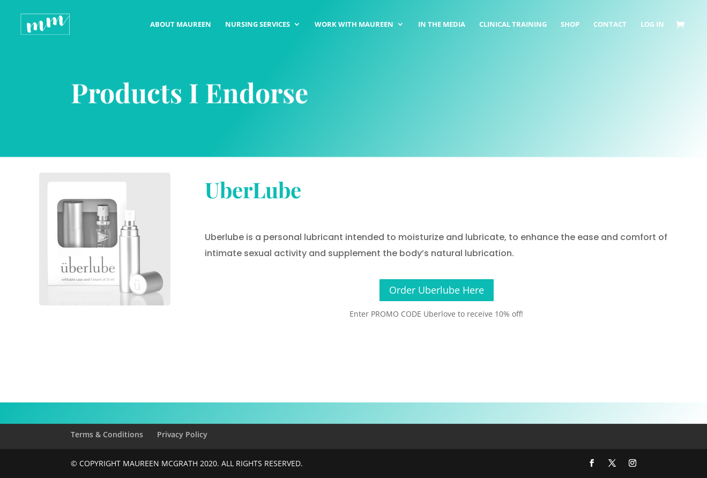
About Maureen (180, 24)
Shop (570, 24)
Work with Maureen (354, 24)
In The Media (441, 24)
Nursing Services (257, 24)
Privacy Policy (182, 434)
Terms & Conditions (107, 434)
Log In (652, 24)
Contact (610, 24)
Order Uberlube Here (436, 289)
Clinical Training (513, 24)
